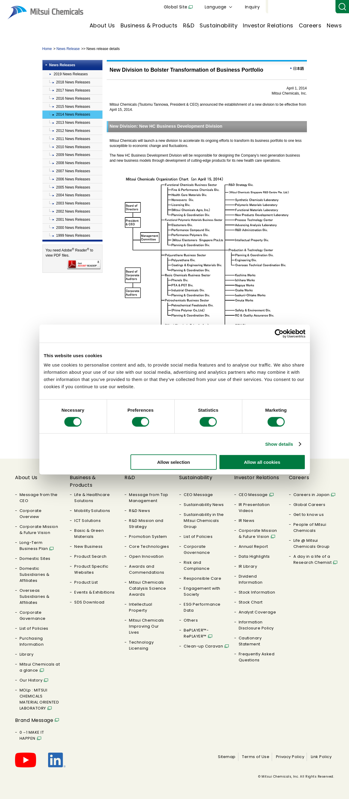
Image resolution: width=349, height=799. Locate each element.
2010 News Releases (73, 147)
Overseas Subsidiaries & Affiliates (35, 596)
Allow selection (173, 462)
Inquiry (322, 7)
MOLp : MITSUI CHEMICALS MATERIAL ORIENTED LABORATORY (39, 699)
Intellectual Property (140, 607)
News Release (68, 49)
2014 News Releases (73, 114)
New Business (88, 546)
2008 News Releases (73, 163)
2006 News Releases (73, 179)
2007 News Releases (73, 171)
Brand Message (34, 720)
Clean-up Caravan (203, 646)
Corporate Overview (30, 514)
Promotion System (148, 536)
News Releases (62, 65)
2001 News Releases (73, 219)
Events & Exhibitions (94, 592)
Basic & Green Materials (89, 533)
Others (191, 620)
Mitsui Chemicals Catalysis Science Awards (147, 588)
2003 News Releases (73, 203)
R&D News (139, 510)
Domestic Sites (35, 558)
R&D (188, 25)
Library (26, 654)
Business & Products (149, 25)
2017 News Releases (73, 90)
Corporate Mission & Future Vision (39, 529)
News (334, 25)
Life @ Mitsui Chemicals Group (311, 543)
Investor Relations (268, 25)
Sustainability (218, 25)
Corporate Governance (33, 615)
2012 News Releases (73, 131)
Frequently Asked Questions (257, 657)
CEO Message (198, 495)
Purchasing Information (32, 641)
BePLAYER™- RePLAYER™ (196, 633)
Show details (279, 443)
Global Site (245, 7)
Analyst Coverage (257, 612)
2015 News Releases (73, 107)
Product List (86, 582)
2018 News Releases (73, 82)
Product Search (90, 556)
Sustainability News (204, 504)
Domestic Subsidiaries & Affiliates (35, 574)
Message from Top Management (148, 498)
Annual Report (253, 546)
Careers (310, 25)
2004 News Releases (73, 195)
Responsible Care (202, 578)
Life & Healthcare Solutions (92, 498)
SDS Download (89, 602)
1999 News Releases (73, 235)
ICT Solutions (87, 520)
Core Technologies (149, 546)
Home (47, 49)
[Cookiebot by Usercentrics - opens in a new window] (279, 333)
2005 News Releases (73, 187)
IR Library (248, 566)
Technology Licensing (141, 645)
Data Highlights (254, 556)
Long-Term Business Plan (34, 545)
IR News (247, 520)
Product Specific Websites (91, 569)
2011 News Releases (73, 139)
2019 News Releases (71, 74)
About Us (102, 25)
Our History (31, 680)
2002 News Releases (73, 211)
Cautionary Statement (250, 641)
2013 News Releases (73, 122)
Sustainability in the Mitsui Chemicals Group (204, 520)
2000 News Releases (73, 228)
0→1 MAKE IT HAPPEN (32, 735)
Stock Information (257, 592)
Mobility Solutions (92, 510)
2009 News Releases (73, 155)
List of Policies (34, 628)
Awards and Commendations (146, 569)
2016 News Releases (73, 98)
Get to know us (308, 514)
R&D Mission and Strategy (146, 523)
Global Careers (309, 504)
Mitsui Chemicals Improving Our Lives (146, 626)
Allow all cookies (262, 462)
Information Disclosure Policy (256, 625)
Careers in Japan (311, 495)
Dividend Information (251, 579)
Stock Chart (251, 602)
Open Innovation (146, 556)
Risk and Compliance (197, 565)
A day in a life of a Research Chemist (312, 559)
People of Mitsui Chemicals (309, 527)
